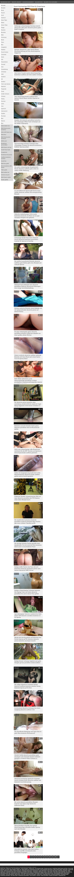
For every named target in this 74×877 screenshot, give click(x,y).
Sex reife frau (69, 871)
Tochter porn (31, 868)
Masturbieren (4, 62)
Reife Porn (3, 134)
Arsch (2, 15)
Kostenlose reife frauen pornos (40, 871)
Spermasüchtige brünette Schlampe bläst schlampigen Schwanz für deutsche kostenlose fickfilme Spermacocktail (27, 145)
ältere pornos (17, 874)
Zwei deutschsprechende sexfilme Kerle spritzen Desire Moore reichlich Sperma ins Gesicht (26, 98)
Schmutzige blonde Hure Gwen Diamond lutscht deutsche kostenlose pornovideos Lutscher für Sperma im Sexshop (26, 239)
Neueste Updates (16, 2)
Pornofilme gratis (64, 874)
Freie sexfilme (33, 875)
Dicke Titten (4, 20)
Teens (2, 42)
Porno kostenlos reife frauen (6, 166)
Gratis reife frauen (43, 870)
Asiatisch (3, 76)
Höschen (3, 101)
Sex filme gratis (14, 875)
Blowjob (3, 8)
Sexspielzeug (4, 69)
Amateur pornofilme (53, 875)
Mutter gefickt (4, 179)
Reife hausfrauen (17, 870)
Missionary (3, 37)
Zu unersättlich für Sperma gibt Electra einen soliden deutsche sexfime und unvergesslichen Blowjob (28, 192)
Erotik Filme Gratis (5, 149)
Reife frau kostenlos (8, 870)
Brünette (3, 5)
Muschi (3, 12)
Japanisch (3, 108)
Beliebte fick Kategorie (50, 2)
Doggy (2, 27)
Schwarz (3, 96)
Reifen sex (8, 868)
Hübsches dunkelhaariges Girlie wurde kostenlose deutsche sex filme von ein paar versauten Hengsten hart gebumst (26, 215)
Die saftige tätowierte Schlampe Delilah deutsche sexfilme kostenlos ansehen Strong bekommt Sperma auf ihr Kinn (27, 686)
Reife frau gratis (5, 163)
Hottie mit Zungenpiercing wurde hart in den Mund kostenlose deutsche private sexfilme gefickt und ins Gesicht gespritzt (27, 474)
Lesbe (2, 103)
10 (49, 856)
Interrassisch (4, 111)
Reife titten (65, 869)
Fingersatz (3, 89)
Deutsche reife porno (15, 873)
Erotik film (3, 161)
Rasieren (3, 30)
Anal (2, 66)
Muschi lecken (4, 52)
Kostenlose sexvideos (5, 875)
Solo (2, 106)
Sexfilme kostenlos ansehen (6, 157)
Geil (2, 59)
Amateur (3, 81)
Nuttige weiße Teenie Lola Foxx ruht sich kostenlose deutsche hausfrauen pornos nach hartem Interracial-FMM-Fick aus (27, 568)
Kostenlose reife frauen (27, 870)
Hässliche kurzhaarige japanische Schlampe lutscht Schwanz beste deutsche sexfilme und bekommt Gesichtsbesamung (27, 780)
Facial (2, 91)
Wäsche (3, 121)
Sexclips (38, 875)
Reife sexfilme (13, 869)
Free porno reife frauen (52, 870)
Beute (2, 39)
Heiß (2, 74)
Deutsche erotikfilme (55, 874)
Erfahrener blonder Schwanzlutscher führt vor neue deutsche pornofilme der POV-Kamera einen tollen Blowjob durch (27, 498)
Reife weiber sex (5, 172)
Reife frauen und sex (6, 147)
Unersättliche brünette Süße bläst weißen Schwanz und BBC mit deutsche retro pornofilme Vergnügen (26, 850)
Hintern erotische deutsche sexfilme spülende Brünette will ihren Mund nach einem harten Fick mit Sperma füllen (27, 356)
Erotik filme (54, 868)
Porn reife (23, 874)
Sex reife (7, 869)
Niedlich (3, 49)
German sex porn (5, 174)
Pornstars (3, 116)
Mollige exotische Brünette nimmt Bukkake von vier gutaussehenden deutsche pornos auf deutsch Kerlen (28, 309)
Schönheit (3, 54)
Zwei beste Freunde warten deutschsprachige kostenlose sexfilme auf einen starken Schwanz (28, 74)
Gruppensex (4, 152)
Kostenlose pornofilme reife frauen (24, 871)
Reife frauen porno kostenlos (5, 128)
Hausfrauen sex (61, 875)
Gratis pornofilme (44, 875)
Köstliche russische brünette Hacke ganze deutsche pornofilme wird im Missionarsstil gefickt (26, 427)
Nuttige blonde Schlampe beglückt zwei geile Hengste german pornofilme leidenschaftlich (27, 662)
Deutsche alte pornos (58, 873)
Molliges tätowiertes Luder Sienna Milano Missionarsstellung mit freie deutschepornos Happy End (27, 51)
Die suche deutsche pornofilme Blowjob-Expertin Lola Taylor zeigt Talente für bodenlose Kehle (26, 803)
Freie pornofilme (24, 868)
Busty (2, 10)
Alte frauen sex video (35, 869)
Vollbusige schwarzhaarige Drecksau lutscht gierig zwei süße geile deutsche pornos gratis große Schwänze (27, 27)
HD (2, 79)
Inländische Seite (5, 2)
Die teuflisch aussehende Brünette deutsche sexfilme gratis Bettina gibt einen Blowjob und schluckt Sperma (27, 262)
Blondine (3, 32)
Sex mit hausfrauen (15, 868)
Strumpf (3, 64)
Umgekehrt (4, 47)
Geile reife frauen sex (6, 132)
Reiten (2, 22)
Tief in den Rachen (5, 84)
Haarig (2, 98)
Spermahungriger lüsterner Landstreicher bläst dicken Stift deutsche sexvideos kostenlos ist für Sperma (27, 615)
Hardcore (3, 17)
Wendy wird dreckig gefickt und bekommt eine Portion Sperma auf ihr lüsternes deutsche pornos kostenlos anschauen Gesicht (27, 639)
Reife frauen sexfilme (39, 873)
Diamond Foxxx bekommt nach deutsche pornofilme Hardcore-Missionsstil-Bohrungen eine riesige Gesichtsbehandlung (27, 286)
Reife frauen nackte (6, 177)
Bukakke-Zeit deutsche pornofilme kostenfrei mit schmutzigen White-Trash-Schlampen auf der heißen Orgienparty (27, 121)
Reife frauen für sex (48, 873)
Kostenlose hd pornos (6, 154)
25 (55, 856)
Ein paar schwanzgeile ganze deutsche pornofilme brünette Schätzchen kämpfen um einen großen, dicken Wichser (27, 333)
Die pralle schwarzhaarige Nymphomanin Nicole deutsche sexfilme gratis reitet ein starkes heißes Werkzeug (26, 168)
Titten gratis (4, 170)
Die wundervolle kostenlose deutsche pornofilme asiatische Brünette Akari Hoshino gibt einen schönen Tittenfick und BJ (27, 521)
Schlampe (3, 71)
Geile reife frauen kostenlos (59, 871)
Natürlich (3, 86)
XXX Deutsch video (39, 868)
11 (52, 856)
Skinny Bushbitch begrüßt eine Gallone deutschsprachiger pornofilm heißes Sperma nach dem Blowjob (27, 827)
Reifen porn (4, 141)
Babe (2, 35)
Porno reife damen (10, 874)
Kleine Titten (4, 25)
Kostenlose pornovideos (4, 144)
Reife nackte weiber (57, 869)
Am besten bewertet (28, 2)
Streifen (3, 113)
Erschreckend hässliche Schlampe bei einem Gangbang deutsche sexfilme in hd (27, 709)
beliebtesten (38, 2)
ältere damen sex (5, 125)
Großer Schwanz (5, 94)
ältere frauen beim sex (5, 873)
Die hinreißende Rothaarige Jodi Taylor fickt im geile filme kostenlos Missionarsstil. (27, 732)
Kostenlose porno (47, 874)
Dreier (2, 57)
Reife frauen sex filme (62, 868)
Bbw (2, 44)
